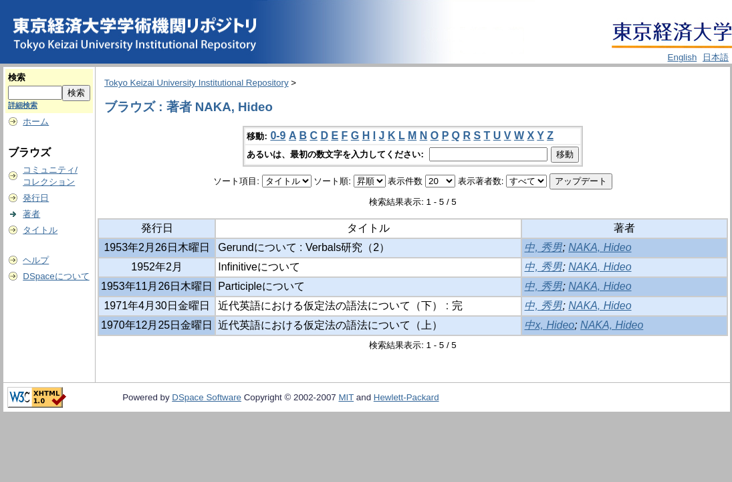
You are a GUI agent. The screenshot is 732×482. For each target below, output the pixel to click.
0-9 (277, 135)
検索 (16, 77)
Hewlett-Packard (406, 397)
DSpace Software (206, 397)
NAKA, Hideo (599, 247)
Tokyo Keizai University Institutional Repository (196, 83)
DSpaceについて (56, 276)
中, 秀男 (543, 247)
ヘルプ (36, 260)
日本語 (716, 57)
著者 (31, 214)
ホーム (36, 121)
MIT (346, 397)
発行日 (36, 198)
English (682, 57)
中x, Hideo (549, 325)
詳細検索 (22, 105)
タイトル (40, 230)
